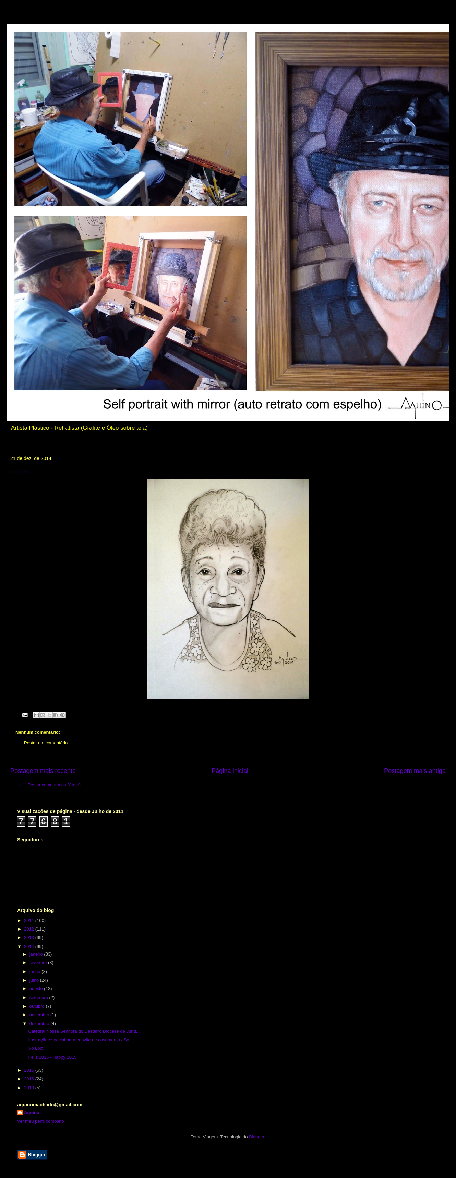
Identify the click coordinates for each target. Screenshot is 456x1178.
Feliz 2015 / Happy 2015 (52, 1057)
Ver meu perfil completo (40, 1121)
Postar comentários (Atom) (54, 784)
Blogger (256, 1136)
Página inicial (230, 770)
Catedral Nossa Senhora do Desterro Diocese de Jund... (84, 1031)
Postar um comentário (46, 742)
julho (34, 980)
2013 (29, 937)
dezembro (39, 1023)
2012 (29, 929)
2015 (29, 1070)
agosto (36, 988)
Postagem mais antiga (415, 770)
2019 (29, 1087)
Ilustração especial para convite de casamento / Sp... (80, 1039)
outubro (37, 1006)
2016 (29, 1078)
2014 (29, 946)
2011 (29, 920)
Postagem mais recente (43, 770)
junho (35, 971)
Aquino (31, 1112)
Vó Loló (35, 1048)
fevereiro (38, 962)
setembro (39, 997)
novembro (39, 1014)
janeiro (36, 954)
